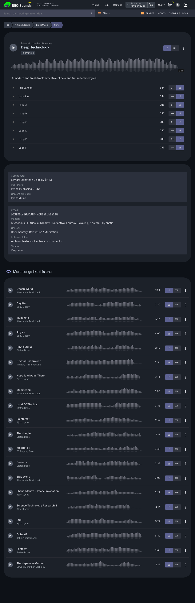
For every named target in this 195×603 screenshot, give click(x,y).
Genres (150, 13)
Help (106, 4)
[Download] (180, 88)
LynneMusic (18, 198)
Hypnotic (107, 222)
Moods (161, 13)
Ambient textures (22, 241)
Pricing (95, 4)
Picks (184, 13)
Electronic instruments (48, 241)
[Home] (7, 25)
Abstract (95, 222)
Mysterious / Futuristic (25, 222)
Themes (173, 13)
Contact (117, 4)
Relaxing (83, 222)
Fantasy (71, 222)
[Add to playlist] (172, 88)
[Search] (91, 13)
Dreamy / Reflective (52, 222)
